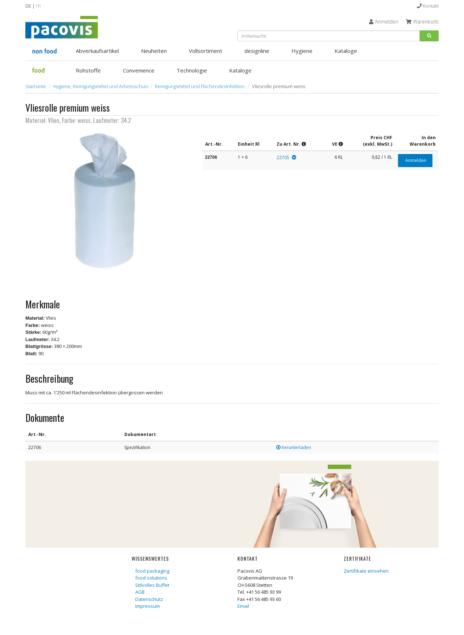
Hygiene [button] (301, 50)
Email (243, 606)
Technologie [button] (192, 70)
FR (38, 6)
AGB (140, 592)
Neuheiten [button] (154, 50)
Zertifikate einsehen (366, 571)
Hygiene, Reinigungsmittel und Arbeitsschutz (101, 86)
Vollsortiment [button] (205, 50)
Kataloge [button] (346, 50)
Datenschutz (149, 599)
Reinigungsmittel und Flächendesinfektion (200, 86)
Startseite (35, 86)
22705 (283, 157)
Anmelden (415, 160)
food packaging (152, 571)
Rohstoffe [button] (88, 70)
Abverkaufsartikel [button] (97, 50)
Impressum (147, 606)
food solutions (151, 577)
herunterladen (293, 447)
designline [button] (256, 50)
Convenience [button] (138, 70)
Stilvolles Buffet (152, 585)
